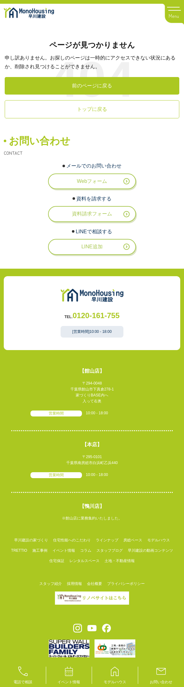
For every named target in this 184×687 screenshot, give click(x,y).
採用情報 (74, 583)
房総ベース (132, 540)
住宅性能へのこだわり (72, 540)
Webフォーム (92, 181)
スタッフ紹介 (50, 583)
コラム (85, 550)
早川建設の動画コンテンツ (150, 550)
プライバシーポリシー (126, 583)
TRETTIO (19, 550)
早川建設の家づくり (31, 540)
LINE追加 (92, 246)
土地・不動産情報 (120, 561)
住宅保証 (56, 561)
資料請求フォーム (92, 213)
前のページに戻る (92, 85)
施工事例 (39, 550)
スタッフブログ (109, 550)
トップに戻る (92, 109)
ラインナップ (107, 540)
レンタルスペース (84, 561)
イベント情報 (63, 550)
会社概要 (94, 583)
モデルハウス (158, 540)
